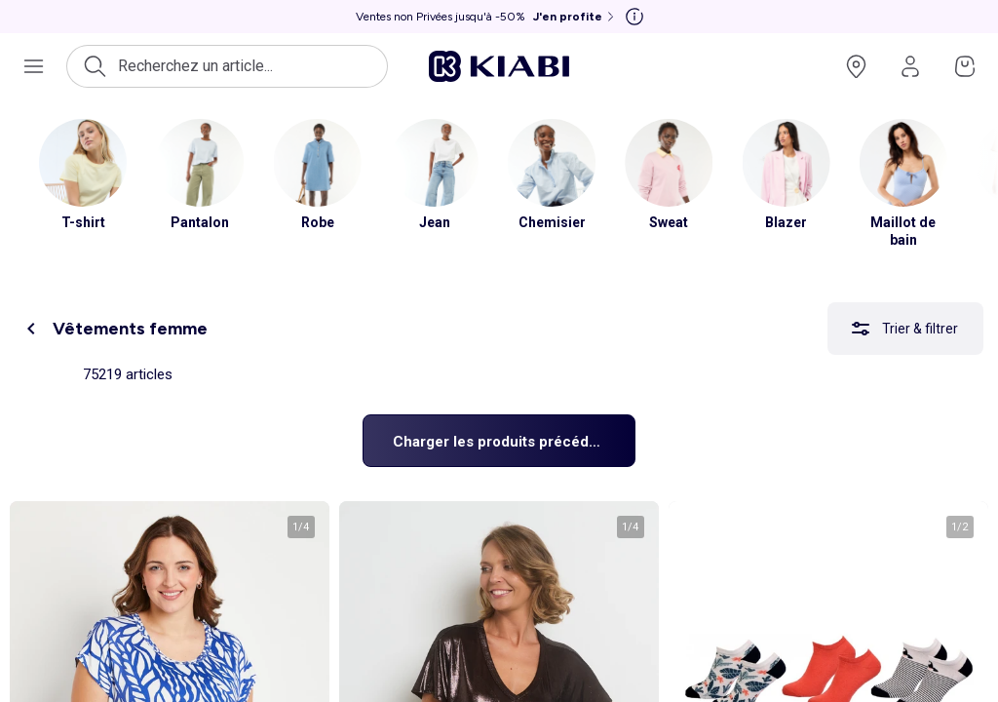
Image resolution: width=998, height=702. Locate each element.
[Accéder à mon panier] (964, 66)
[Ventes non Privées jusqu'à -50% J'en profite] (487, 16)
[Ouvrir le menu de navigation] (33, 66)
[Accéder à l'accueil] (499, 66)
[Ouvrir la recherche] (227, 66)
